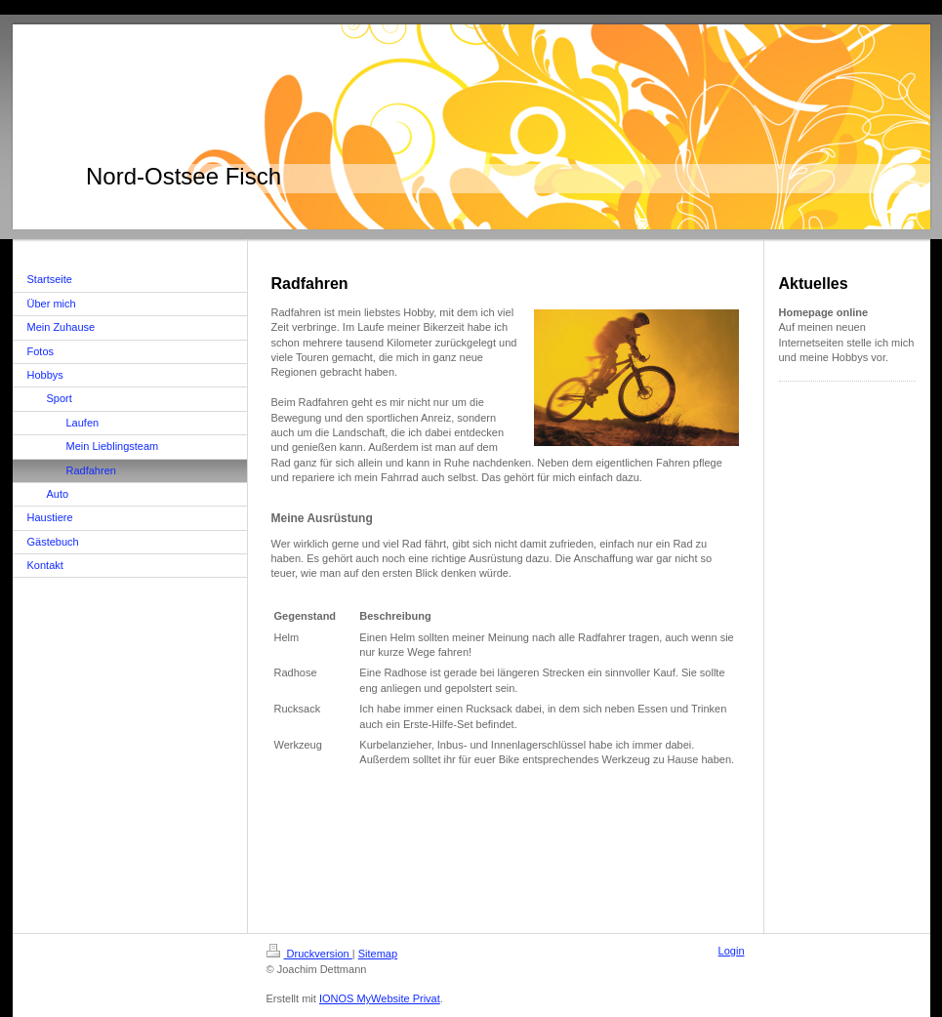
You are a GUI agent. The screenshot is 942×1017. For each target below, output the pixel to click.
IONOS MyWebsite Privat (379, 998)
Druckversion (309, 953)
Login (731, 950)
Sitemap (377, 953)
